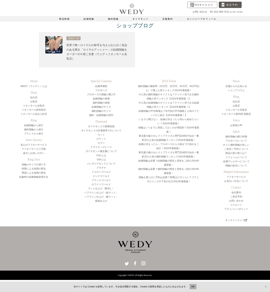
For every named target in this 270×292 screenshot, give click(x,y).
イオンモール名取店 (34, 105)
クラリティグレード (101, 147)
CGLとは (101, 155)
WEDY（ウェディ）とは (33, 86)
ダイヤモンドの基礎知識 (101, 126)
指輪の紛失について (236, 165)
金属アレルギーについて (236, 161)
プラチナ (101, 167)
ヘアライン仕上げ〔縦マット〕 (101, 192)
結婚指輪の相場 (101, 98)
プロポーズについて (236, 140)
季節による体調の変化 (34, 172)
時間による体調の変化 (34, 168)
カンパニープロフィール (201, 19)
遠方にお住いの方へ (34, 153)
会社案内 (236, 192)
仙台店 (33, 97)
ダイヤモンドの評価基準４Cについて (101, 130)
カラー (101, 143)
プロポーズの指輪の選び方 (101, 94)
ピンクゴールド (101, 176)
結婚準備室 (101, 86)
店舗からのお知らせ (236, 86)
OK (193, 286)
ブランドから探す (33, 133)
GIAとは (101, 159)
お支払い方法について (236, 181)
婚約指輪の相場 (101, 102)
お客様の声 (236, 125)
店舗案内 (167, 19)
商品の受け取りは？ (236, 153)
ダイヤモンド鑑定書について (101, 151)
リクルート (236, 204)
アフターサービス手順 (34, 149)
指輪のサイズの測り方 (34, 164)
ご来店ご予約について (236, 149)
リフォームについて (236, 157)
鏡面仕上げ (101, 200)
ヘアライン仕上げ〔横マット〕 (101, 196)
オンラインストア (236, 220)
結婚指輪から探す (33, 125)
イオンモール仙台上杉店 (33, 114)
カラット (101, 138)
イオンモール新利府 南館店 (236, 114)
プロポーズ (101, 90)
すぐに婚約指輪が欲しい (236, 144)
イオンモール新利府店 (34, 109)
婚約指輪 (113, 19)
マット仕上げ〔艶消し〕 (101, 188)
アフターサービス (236, 177)
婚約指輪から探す (33, 129)
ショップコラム (236, 90)
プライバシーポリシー (236, 209)
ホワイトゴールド (101, 184)
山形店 (33, 101)
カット (101, 134)
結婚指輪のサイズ (101, 106)
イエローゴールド (101, 172)
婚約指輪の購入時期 (236, 136)
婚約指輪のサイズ (101, 111)
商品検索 (64, 19)
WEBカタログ (204, 4)
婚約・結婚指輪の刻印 (101, 115)
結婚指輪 (89, 19)
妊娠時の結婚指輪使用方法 (33, 177)
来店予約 (232, 4)
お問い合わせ (236, 200)
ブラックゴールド (101, 180)
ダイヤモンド (140, 19)
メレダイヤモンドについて (101, 163)
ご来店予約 (236, 196)
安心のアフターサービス (33, 144)
